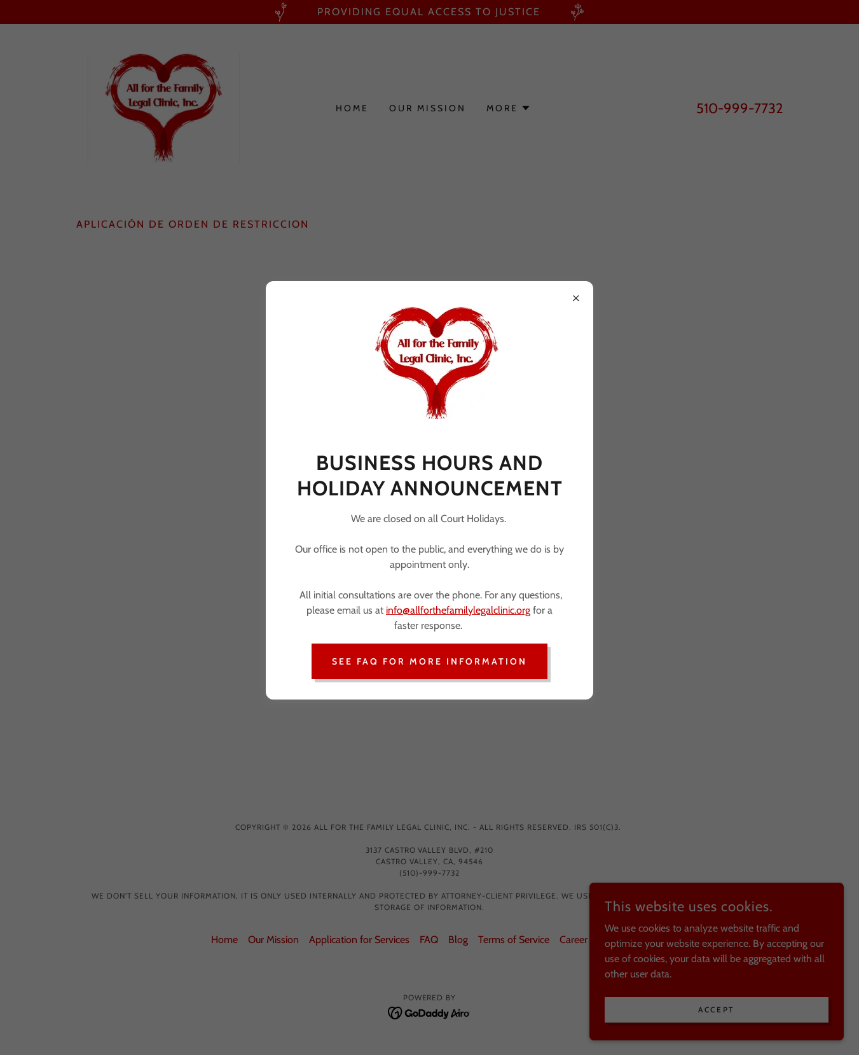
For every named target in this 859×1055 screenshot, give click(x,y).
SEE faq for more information (429, 661)
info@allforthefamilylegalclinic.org (458, 610)
